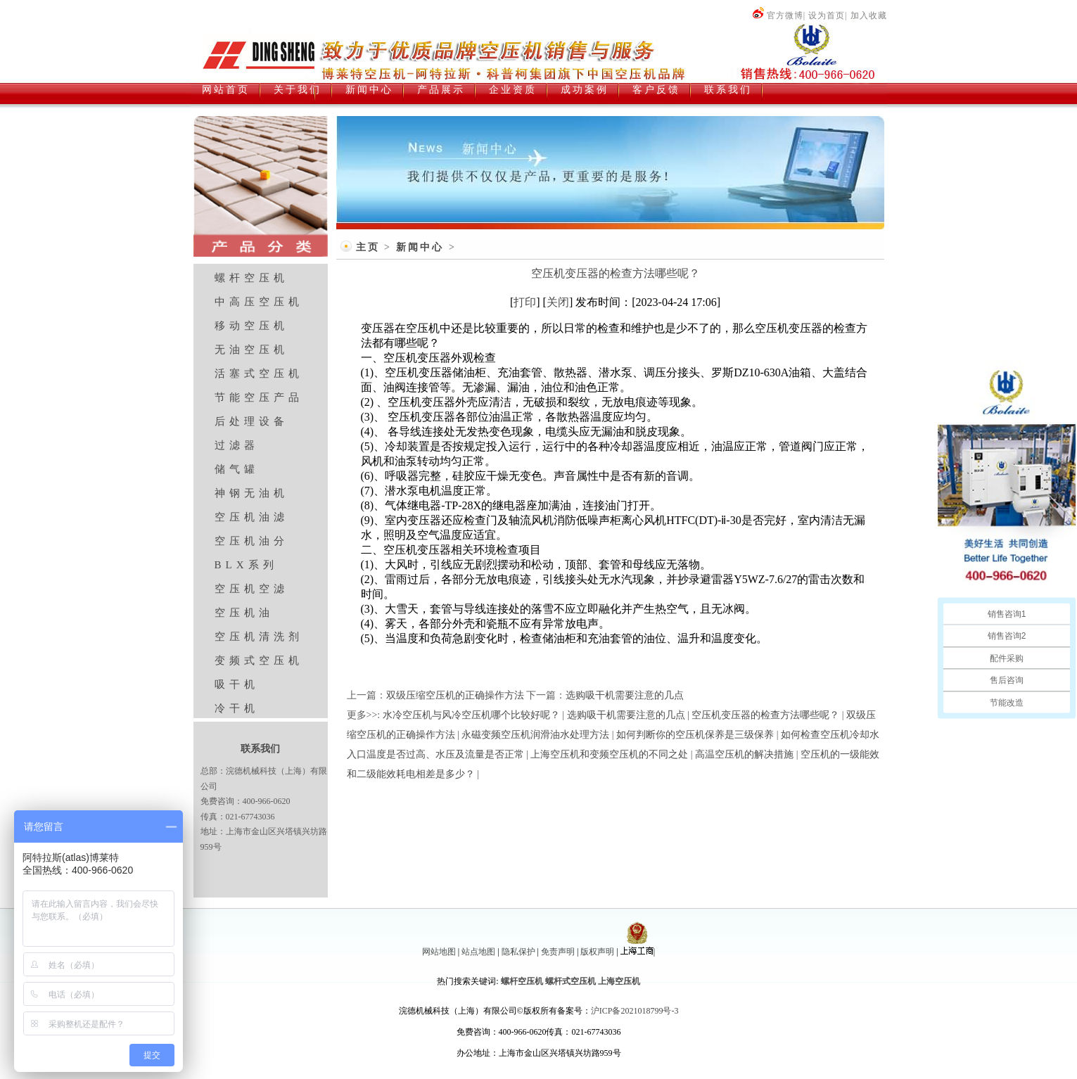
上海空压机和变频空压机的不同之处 (609, 754)
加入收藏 (868, 15)
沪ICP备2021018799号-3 (635, 1011)
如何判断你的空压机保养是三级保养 (695, 734)
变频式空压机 (259, 660)
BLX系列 (246, 564)
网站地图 (439, 952)
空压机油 (244, 612)
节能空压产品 (259, 397)
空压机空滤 (251, 588)
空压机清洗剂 (259, 636)
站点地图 (478, 952)
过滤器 (237, 445)
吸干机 (237, 684)
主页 (368, 247)
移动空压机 (251, 325)
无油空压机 (251, 349)
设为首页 (826, 15)
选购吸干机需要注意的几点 (625, 695)
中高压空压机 (259, 301)
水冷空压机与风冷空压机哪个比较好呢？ (471, 715)
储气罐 (237, 469)
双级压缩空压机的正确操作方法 (455, 695)
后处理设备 (251, 421)
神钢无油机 (251, 493)
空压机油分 (251, 541)
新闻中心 (420, 247)
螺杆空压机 (251, 277)
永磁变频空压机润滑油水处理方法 (535, 734)
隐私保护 (518, 952)
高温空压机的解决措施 (744, 754)
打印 (525, 302)
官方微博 (777, 15)
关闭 (558, 302)
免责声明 (558, 952)
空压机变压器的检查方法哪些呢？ (765, 715)
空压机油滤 (251, 517)
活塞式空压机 (259, 373)
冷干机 (237, 708)
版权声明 (597, 952)
